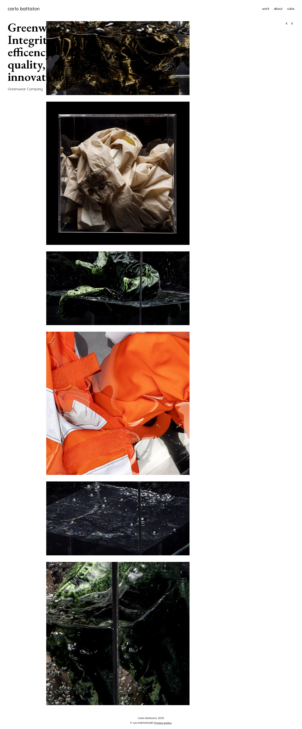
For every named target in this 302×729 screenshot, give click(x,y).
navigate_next (292, 23)
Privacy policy (163, 722)
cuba (290, 9)
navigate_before (286, 23)
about (278, 9)
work (265, 9)
